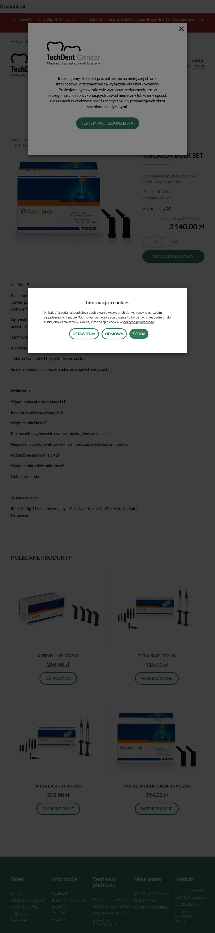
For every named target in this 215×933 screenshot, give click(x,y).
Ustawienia (84, 333)
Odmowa (114, 333)
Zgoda (139, 333)
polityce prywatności (139, 322)
